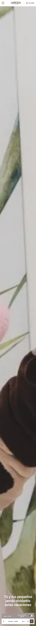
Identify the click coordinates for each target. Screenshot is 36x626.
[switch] (24, 615)
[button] (32, 621)
